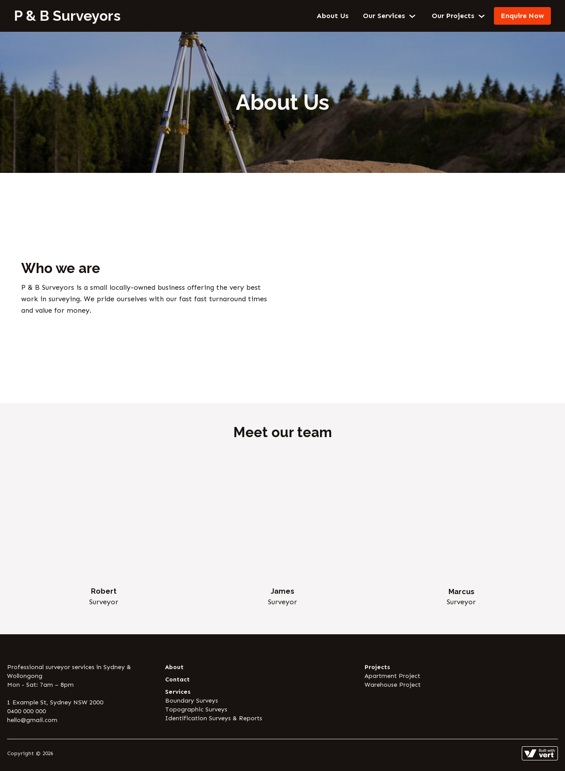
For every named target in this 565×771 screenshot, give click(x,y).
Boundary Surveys (191, 700)
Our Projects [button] (459, 16)
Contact (177, 679)
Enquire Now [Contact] (522, 15)
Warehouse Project (393, 685)
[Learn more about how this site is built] (540, 753)
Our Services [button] (390, 16)
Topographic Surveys (196, 709)
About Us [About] (332, 15)
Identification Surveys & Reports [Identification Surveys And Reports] (213, 718)
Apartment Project (392, 676)
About (174, 667)
